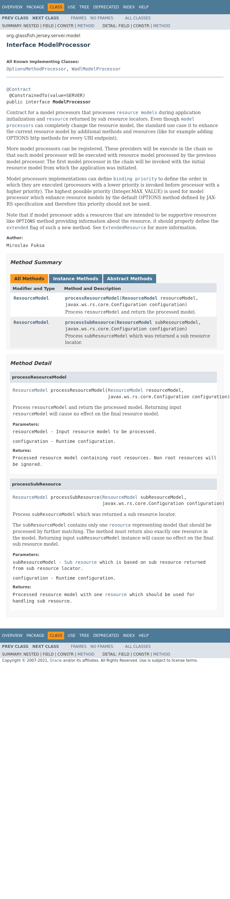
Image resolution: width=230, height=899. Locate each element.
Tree (84, 7)
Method (86, 26)
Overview (12, 7)
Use (71, 7)
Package (35, 7)
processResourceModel (92, 298)
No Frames (101, 18)
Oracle (56, 660)
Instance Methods (75, 278)
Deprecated (106, 7)
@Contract (18, 89)
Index (129, 7)
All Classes (138, 18)
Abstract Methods (129, 278)
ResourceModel (31, 298)
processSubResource (89, 322)
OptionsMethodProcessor (36, 68)
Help (144, 7)
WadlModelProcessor (96, 68)
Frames (79, 18)
